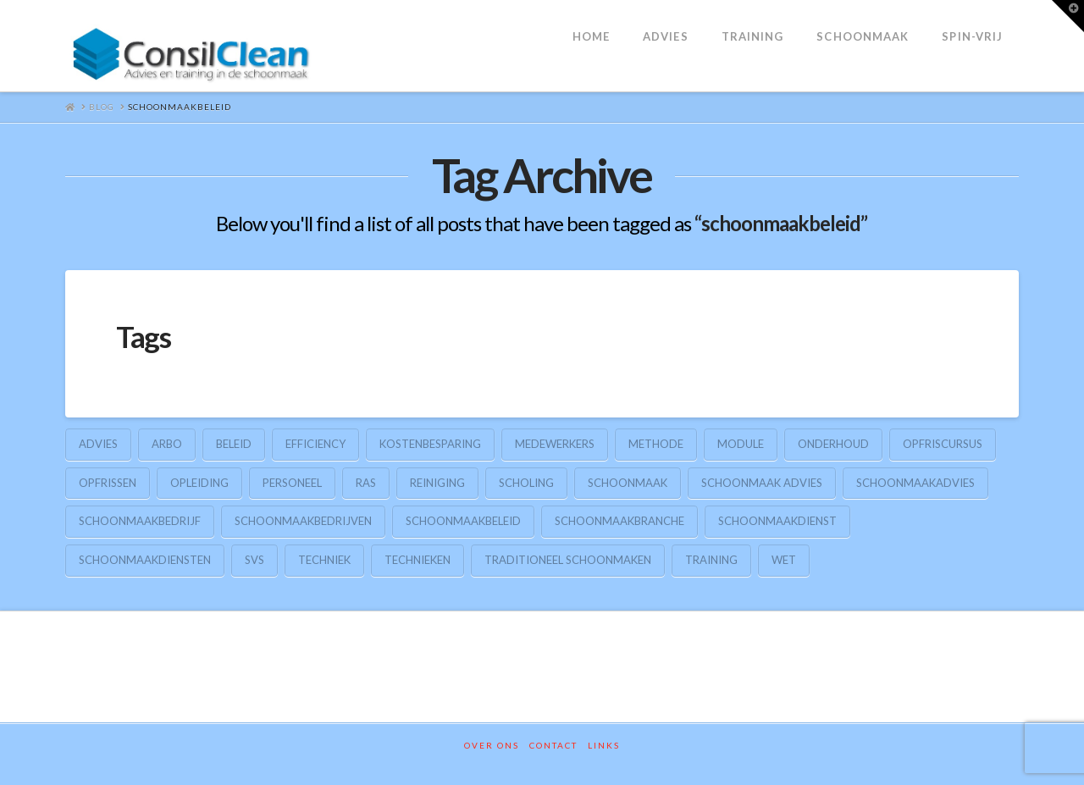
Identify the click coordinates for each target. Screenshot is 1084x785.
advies (98, 444)
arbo (167, 444)
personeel (292, 482)
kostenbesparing (430, 444)
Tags (143, 336)
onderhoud (833, 444)
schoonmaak (627, 482)
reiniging (437, 482)
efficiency (315, 444)
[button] (1068, 16)
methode (655, 444)
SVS (254, 560)
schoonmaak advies (761, 482)
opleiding (199, 482)
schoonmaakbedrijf (140, 521)
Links (604, 745)
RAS (366, 482)
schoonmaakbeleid (463, 521)
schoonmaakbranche (619, 521)
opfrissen (107, 482)
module (740, 444)
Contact (553, 745)
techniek (324, 560)
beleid (234, 444)
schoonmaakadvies (915, 482)
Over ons (491, 745)
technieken (417, 560)
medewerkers (555, 444)
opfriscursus (942, 444)
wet (784, 560)
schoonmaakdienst (777, 521)
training (711, 560)
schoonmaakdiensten (145, 560)
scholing (526, 482)
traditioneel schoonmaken (567, 560)
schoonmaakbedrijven (303, 521)
